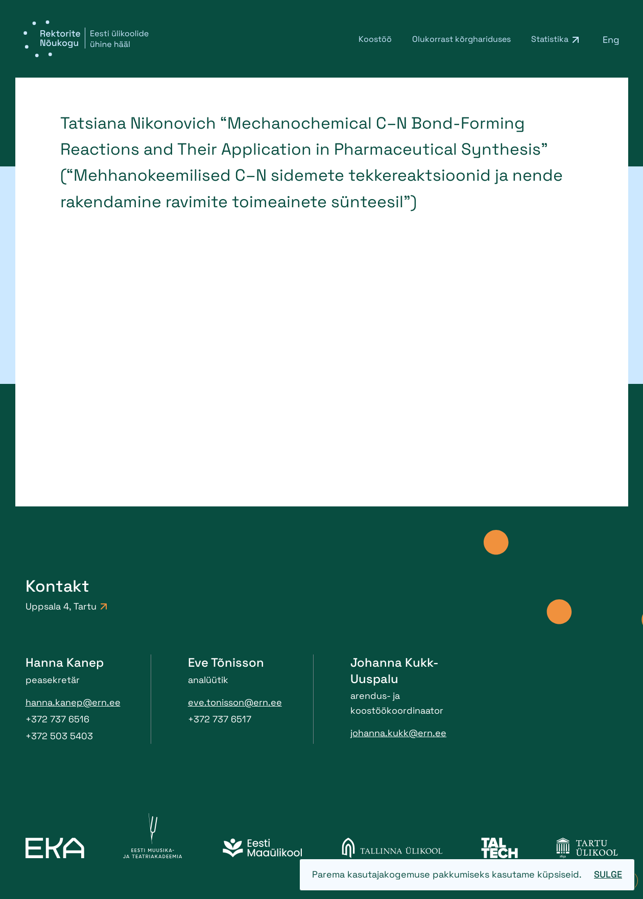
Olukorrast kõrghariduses (461, 39)
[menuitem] (611, 39)
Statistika (549, 39)
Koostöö (375, 39)
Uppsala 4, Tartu (66, 606)
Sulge (608, 874)
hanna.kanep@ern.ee (73, 702)
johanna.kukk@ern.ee (398, 733)
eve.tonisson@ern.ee (235, 702)
